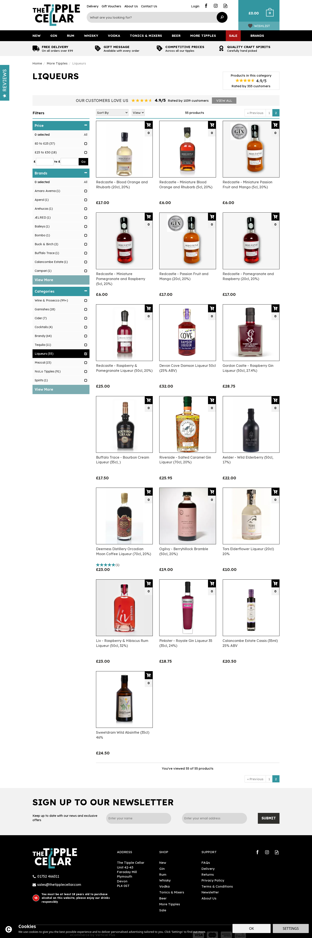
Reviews (5, 83)
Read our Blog (225, 5)
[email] (214, 818)
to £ (57, 161)
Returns (208, 874)
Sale (162, 910)
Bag (251, 15)
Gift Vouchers (111, 6)
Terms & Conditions (217, 886)
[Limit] (138, 112)
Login (195, 6)
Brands (61, 173)
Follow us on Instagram (215, 5)
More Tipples (169, 904)
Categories (61, 291)
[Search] (154, 17)
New (162, 863)
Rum (162, 874)
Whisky (165, 880)
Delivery (208, 869)
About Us (209, 898)
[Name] (138, 818)
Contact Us (149, 6)
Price (61, 125)
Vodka (164, 886)
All (85, 135)
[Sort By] (112, 112)
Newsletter (210, 892)
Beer (163, 898)
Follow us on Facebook (206, 5)
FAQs (206, 863)
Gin (162, 869)
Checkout (272, 15)
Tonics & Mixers (171, 892)
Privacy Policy (213, 880)
